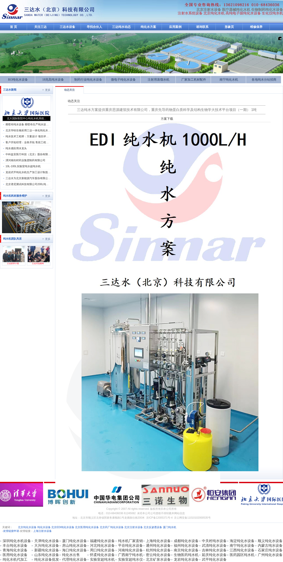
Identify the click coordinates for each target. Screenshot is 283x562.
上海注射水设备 (42, 531)
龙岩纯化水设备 (186, 559)
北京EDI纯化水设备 (62, 527)
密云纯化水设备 (158, 555)
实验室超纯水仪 (130, 559)
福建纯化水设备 (102, 541)
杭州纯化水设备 (158, 550)
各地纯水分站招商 (264, 79)
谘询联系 (202, 27)
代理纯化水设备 (74, 559)
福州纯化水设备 (186, 545)
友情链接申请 (11, 531)
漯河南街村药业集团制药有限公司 (25, 160)
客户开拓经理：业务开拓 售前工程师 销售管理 (33, 142)
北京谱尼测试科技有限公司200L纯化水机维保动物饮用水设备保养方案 (47, 184)
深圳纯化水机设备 (17, 541)
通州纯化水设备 (158, 545)
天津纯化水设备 (46, 541)
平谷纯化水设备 (130, 545)
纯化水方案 (148, 27)
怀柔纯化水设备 (102, 555)
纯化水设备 (44, 527)
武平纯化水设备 (214, 559)
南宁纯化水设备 (242, 545)
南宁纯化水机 (229, 79)
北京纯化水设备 (27, 527)
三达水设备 (67, 27)
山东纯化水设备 (46, 555)
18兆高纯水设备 (53, 79)
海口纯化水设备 (74, 550)
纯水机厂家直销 (130, 541)
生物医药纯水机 (186, 555)
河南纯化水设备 (130, 550)
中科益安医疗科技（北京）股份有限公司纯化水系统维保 (39, 154)
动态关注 (69, 89)
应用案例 (175, 27)
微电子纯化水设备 (123, 79)
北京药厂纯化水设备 (112, 527)
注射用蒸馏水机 (158, 79)
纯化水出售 (71, 555)
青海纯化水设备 (15, 550)
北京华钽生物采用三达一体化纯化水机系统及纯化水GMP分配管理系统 (47, 130)
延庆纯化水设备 (214, 555)
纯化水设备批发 (46, 559)
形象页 (229, 27)
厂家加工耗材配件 (193, 79)
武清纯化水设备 (214, 545)
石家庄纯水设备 (270, 550)
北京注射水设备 (133, 527)
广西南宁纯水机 (130, 555)
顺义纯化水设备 (270, 541)
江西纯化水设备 (242, 550)
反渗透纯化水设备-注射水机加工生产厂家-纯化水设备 (12, 11)
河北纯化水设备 (102, 545)
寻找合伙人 (94, 27)
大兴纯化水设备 (46, 545)
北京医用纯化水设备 (87, 527)
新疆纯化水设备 (46, 550)
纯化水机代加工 (15, 559)
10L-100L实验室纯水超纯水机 (23, 166)
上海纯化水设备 (158, 541)
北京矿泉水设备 (158, 559)
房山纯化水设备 (74, 545)
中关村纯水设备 (214, 541)
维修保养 (256, 27)
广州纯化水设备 (270, 555)
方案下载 (167, 118)
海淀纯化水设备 (242, 541)
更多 (47, 89)
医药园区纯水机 (242, 555)
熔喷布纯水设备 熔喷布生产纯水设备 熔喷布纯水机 (35, 124)
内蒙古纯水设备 (270, 545)
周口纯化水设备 (102, 550)
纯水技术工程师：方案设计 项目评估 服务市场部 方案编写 (40, 136)
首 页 (13, 27)
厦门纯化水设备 (74, 541)
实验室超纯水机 (102, 559)
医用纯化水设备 (15, 555)
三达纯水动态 (121, 27)
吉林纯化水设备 (214, 550)
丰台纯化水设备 (15, 545)
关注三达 (40, 27)
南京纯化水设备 (186, 550)
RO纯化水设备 (18, 79)
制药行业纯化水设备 (88, 79)
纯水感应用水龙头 (16, 148)
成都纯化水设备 (186, 541)
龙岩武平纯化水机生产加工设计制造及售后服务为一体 (37, 172)
